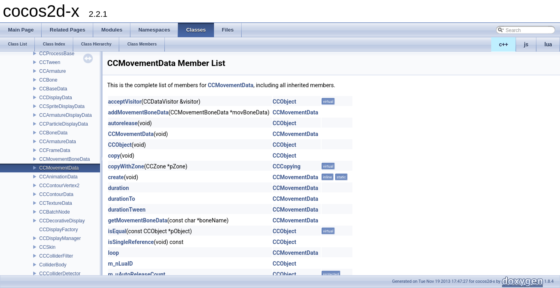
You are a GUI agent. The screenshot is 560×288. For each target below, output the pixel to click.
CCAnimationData (58, 177)
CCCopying (287, 166)
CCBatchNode (54, 212)
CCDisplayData (55, 97)
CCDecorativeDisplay (62, 221)
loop (113, 253)
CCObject (284, 101)
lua (548, 44)
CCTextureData (55, 203)
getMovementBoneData (137, 220)
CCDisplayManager (60, 238)
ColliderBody (52, 265)
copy (114, 155)
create (116, 177)
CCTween (49, 62)
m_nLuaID (120, 263)
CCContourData (56, 194)
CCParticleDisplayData (63, 124)
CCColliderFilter (56, 256)
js (526, 44)
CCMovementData (59, 168)
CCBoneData (53, 133)
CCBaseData (53, 89)
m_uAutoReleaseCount (136, 274)
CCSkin (47, 247)
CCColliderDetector (59, 273)
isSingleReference (131, 242)
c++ (503, 44)
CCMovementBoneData (64, 159)
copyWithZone (126, 166)
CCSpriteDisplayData (61, 106)
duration (118, 188)
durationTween (127, 209)
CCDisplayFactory (58, 229)
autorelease (123, 123)
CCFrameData (54, 150)
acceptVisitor (125, 101)
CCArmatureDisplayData (65, 115)
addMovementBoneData (138, 112)
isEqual (117, 231)
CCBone (48, 80)
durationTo (121, 199)
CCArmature (52, 71)
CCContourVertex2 (59, 185)
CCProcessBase (56, 53)
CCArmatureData (57, 141)
